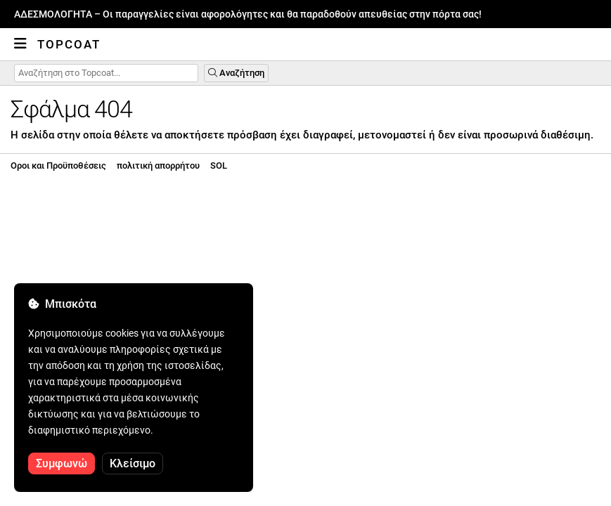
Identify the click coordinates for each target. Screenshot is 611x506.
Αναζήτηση (236, 72)
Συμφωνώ (61, 463)
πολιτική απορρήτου (158, 165)
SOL (218, 165)
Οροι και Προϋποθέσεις (58, 165)
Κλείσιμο (132, 463)
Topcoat (69, 44)
